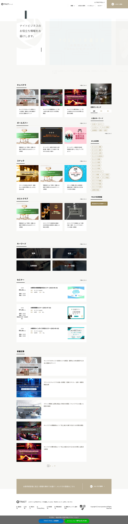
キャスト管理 (105, 127)
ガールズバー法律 (96, 153)
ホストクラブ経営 (96, 184)
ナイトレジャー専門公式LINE (77, 521)
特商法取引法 (58, 507)
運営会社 (18, 507)
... (52, 466)
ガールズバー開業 (96, 147)
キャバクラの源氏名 (97, 156)
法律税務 (94, 130)
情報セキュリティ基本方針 (70, 507)
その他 (93, 124)
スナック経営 (105, 174)
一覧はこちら (83, 85)
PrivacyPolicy (40, 507)
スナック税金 (105, 177)
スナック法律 (95, 177)
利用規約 (49, 507)
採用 (25, 507)
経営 (105, 130)
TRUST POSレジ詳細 (51, 521)
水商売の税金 (95, 190)
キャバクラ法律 (96, 165)
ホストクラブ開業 (96, 181)
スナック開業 (95, 174)
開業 (100, 130)
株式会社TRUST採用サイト (99, 203)
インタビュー (95, 127)
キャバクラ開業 (96, 159)
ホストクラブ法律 (96, 187)
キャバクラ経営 (96, 162)
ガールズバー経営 (96, 150)
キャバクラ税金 (96, 168)
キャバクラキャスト (97, 171)
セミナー (100, 124)
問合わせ (32, 507)
